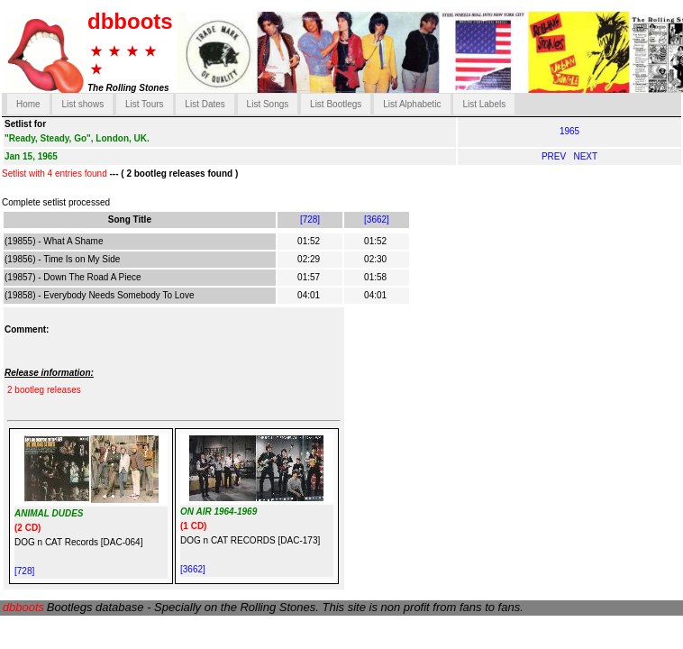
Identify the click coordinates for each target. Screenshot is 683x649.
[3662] (376, 219)
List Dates (204, 104)
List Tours (144, 104)
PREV (555, 156)
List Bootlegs (335, 104)
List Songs (268, 104)
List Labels (483, 104)
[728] (310, 219)
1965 (569, 131)
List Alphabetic (412, 104)
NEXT (585, 156)
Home (28, 104)
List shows (82, 104)
